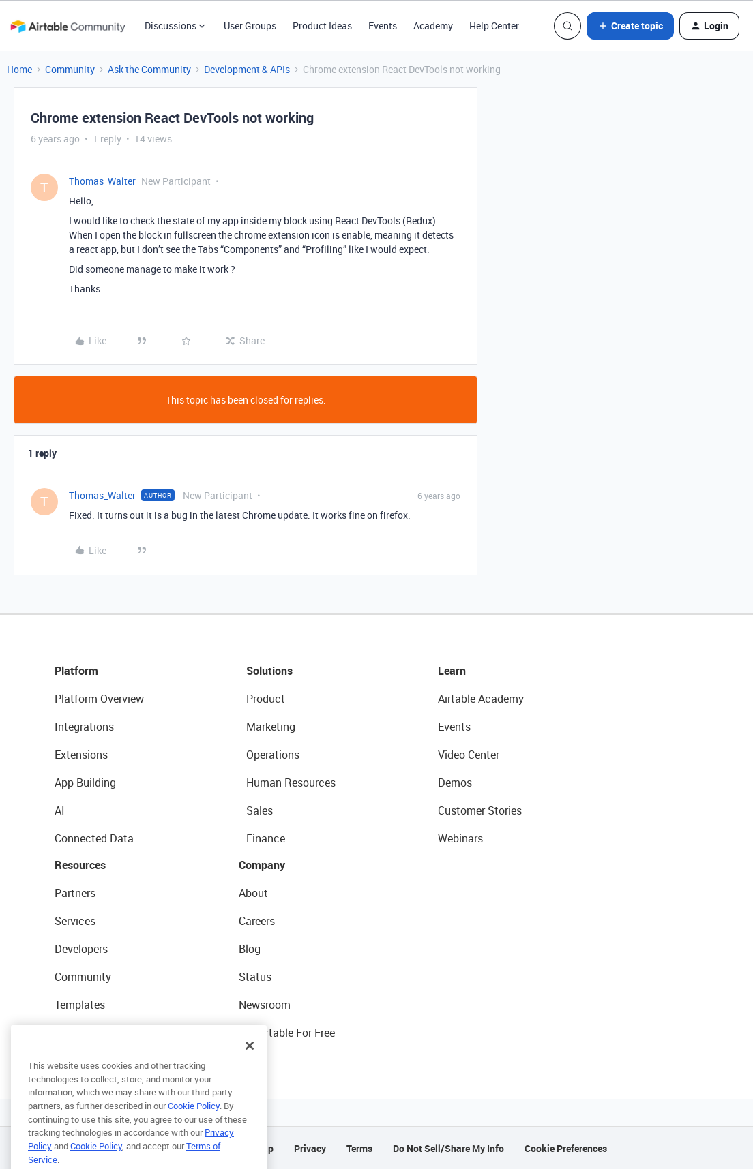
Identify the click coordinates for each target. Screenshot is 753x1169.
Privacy (310, 1148)
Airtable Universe (95, 1032)
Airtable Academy (481, 698)
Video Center (468, 754)
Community (70, 69)
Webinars (460, 838)
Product (265, 698)
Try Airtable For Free (287, 1032)
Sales (259, 810)
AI (60, 810)
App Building (85, 782)
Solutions (269, 670)
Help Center (494, 25)
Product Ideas (322, 25)
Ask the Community (149, 69)
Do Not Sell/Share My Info (448, 1148)
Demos (455, 782)
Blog (250, 948)
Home (19, 69)
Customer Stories (480, 810)
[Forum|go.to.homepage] (67, 26)
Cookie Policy (194, 1126)
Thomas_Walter (102, 180)
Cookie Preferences (566, 1148)
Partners (75, 892)
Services (75, 920)
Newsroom (265, 1004)
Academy (433, 25)
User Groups (250, 25)
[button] (630, 26)
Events (382, 25)
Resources (80, 864)
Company (262, 864)
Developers (81, 948)
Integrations (84, 726)
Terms (359, 1148)
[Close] (250, 1066)
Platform (76, 670)
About (253, 892)
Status (255, 976)
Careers (257, 920)
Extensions (81, 754)
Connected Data (94, 838)
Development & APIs (247, 69)
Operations (272, 754)
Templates (80, 1004)
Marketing (270, 726)
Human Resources (291, 782)
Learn (452, 670)
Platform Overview (99, 698)
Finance (265, 838)
